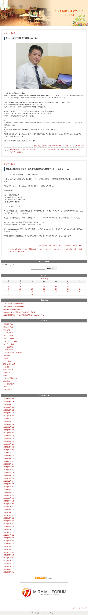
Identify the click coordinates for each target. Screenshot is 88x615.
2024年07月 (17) (9, 458)
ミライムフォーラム (59, 249)
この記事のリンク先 (69, 146)
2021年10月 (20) (9, 552)
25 (44, 292)
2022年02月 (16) (9, 541)
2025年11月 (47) (9, 413)
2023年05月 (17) (9, 498)
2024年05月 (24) (9, 464)
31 (32, 294)
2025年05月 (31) (9, 430)
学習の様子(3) (8, 369)
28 (80, 292)
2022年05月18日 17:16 (55, 146)
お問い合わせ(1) (8, 350)
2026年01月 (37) (9, 407)
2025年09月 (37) (9, 418)
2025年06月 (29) (9, 427)
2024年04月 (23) (9, 467)
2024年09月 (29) (9, 452)
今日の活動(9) (8, 347)
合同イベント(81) (9, 338)
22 (8, 292)
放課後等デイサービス (21, 249)
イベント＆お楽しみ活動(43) (12, 352)
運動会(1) (6, 372)
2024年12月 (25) (9, 444)
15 (8, 289)
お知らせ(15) (7, 389)
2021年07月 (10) (9, 561)
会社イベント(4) (8, 344)
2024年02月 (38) (9, 472)
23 (20, 292)
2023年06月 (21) (9, 495)
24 (32, 292)
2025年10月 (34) (9, 416)
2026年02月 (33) (9, 404)
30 (20, 294)
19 (56, 289)
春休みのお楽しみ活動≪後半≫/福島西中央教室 (19, 312)
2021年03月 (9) (8, 572)
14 (80, 286)
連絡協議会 (69, 249)
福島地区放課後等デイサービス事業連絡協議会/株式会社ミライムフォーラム (37, 169)
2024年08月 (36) (9, 455)
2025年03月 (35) (9, 435)
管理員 (45, 146)
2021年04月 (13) (9, 569)
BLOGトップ (80, 146)
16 (20, 289)
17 (32, 289)
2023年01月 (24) (9, 509)
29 (8, 294)
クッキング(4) (8, 335)
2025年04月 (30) (9, 433)
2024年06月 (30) (9, 461)
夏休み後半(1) (8, 327)
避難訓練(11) (7, 355)
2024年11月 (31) (9, 447)
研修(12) (6, 375)
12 (56, 286)
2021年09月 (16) (9, 555)
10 (32, 286)
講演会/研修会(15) (9, 364)
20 (68, 289)
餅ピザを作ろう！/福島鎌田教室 (14, 306)
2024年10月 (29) (9, 450)
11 (44, 286)
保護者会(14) (7, 367)
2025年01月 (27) (9, 441)
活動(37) (6, 358)
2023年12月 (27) (9, 478)
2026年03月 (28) (9, 401)
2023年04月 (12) (9, 501)
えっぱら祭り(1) (8, 333)
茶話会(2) (6, 330)
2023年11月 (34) (9, 481)
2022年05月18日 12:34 (55, 245)
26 (56, 292)
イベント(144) (8, 361)
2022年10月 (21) (9, 518)
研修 (40, 245)
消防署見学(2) (8, 324)
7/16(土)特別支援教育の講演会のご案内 (22, 38)
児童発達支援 (32, 249)
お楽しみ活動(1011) (10, 378)
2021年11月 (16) (9, 549)
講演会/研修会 (37, 146)
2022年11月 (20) (9, 515)
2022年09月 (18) (9, 521)
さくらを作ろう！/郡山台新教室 (14, 304)
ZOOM (12, 251)
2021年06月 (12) (9, 563)
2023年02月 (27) (9, 507)
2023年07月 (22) (9, 492)
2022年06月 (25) (9, 529)
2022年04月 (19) (9, 535)
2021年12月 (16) (9, 546)
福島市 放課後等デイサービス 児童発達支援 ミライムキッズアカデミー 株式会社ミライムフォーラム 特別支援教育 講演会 (44, 149)
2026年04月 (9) (8, 398)
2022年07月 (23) (9, 526)
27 (68, 292)
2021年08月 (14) (9, 558)
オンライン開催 (19, 251)
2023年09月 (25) (9, 487)
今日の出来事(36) (9, 384)
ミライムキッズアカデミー (44, 249)
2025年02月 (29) (9, 438)
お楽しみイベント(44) (10, 341)
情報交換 (79, 249)
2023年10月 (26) (9, 484)
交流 (74, 249)
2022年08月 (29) (9, 524)
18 (44, 289)
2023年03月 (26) (9, 504)
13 (68, 286)
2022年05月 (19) (9, 532)
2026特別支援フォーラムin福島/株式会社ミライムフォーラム (23, 315)
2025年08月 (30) (9, 421)
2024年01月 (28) (9, 475)
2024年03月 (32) (9, 470)
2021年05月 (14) (9, 566)
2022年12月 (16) (9, 512)
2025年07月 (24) (9, 424)
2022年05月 (44, 279)
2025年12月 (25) (9, 410)
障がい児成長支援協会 (16, 152)
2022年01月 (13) (9, 543)
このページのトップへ (80, 608)
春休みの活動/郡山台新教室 (12, 309)
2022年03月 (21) (9, 538)
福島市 (12, 249)
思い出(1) (6, 381)
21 (80, 289)
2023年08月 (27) (9, 489)
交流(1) (5, 387)
